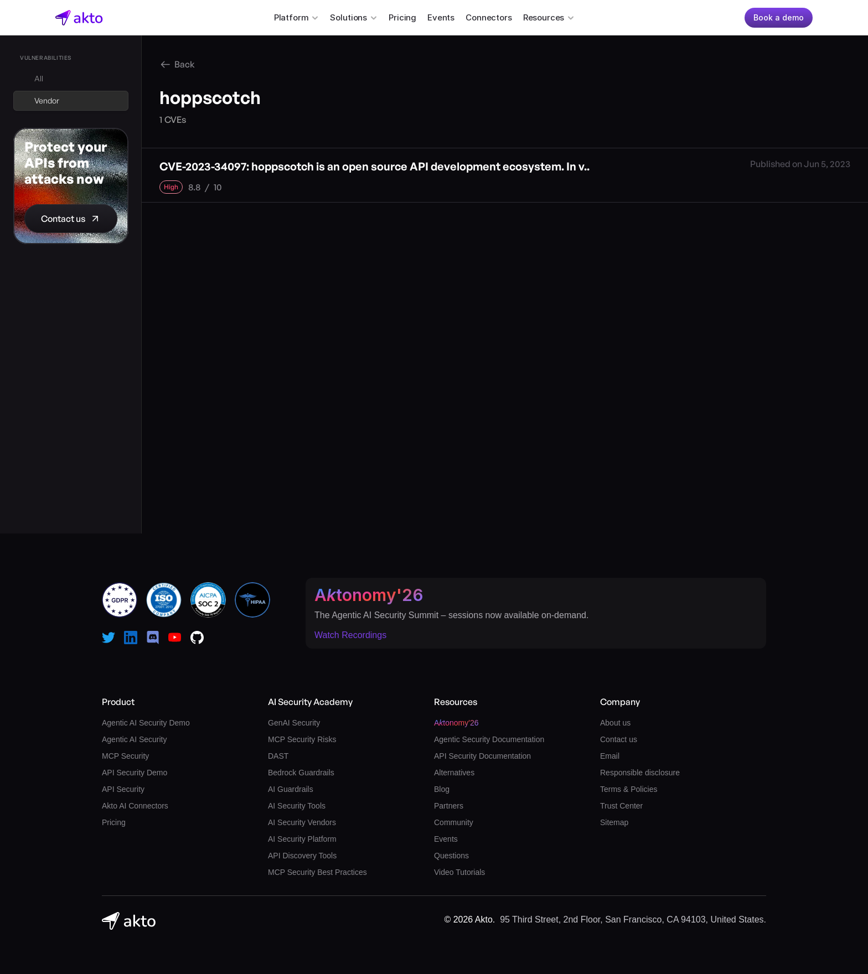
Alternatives (454, 772)
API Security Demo (134, 772)
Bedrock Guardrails (301, 772)
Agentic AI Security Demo (146, 722)
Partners (448, 805)
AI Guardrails (290, 789)
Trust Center (621, 805)
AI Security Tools (297, 805)
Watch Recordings (350, 635)
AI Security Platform (302, 839)
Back (184, 64)
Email (609, 756)
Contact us (618, 739)
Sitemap (614, 822)
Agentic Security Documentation (489, 739)
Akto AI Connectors (135, 805)
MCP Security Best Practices (317, 872)
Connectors (489, 17)
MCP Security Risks (302, 739)
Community (453, 822)
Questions (451, 855)
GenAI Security (294, 722)
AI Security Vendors (302, 822)
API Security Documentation (482, 756)
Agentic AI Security (134, 739)
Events (440, 17)
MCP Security (125, 756)
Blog (442, 789)
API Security (123, 789)
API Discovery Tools (302, 855)
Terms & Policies (628, 789)
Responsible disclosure (640, 772)
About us (615, 722)
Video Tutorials (459, 872)
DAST (278, 756)
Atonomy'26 (368, 595)
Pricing (402, 17)
